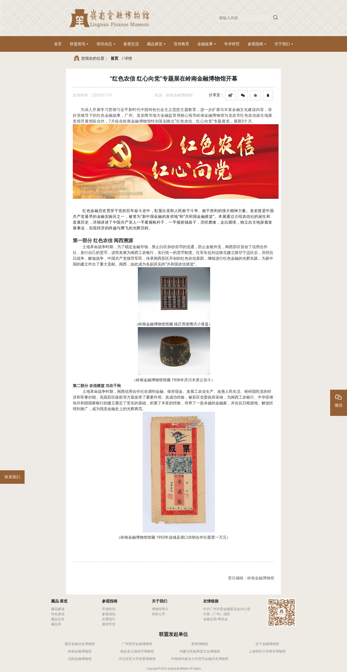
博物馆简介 (160, 609)
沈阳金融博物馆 (80, 659)
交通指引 (108, 619)
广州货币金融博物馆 (137, 644)
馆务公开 (158, 614)
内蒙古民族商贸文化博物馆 (200, 651)
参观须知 (108, 614)
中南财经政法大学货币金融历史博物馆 (199, 659)
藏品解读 (58, 609)
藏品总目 (58, 619)
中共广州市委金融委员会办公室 (226, 609)
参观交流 (131, 44)
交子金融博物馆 (267, 644)
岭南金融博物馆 (80, 651)
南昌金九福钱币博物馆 (137, 651)
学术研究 (232, 44)
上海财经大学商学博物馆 (267, 651)
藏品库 (56, 624)
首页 (58, 44)
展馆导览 (108, 624)
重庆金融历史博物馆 (80, 644)
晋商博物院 (199, 644)
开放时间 (108, 609)
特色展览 (58, 614)
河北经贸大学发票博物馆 (137, 659)
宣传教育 (181, 44)
